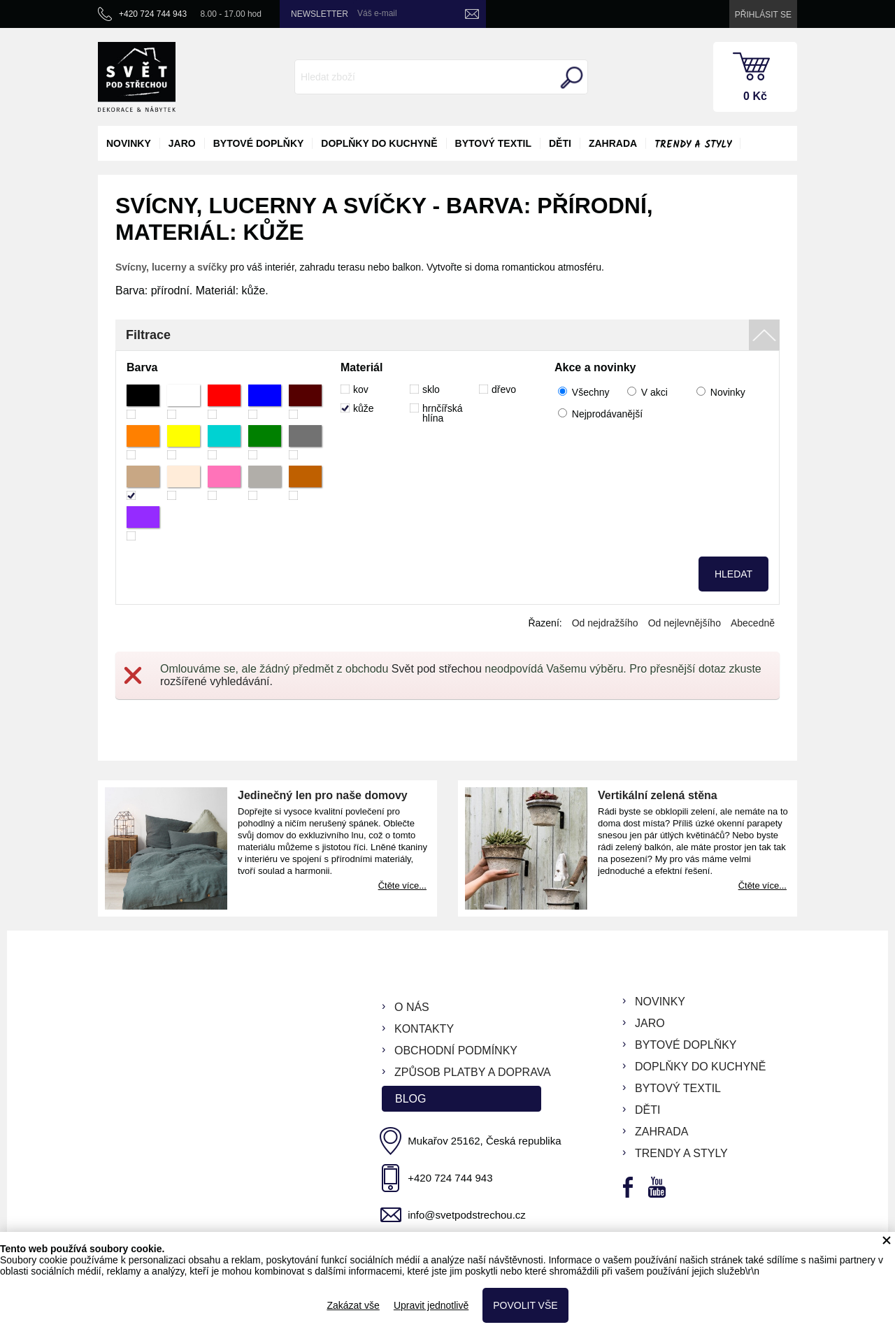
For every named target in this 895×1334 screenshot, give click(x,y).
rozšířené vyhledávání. (216, 681)
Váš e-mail (377, 13)
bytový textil (493, 143)
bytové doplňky (258, 143)
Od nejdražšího (605, 623)
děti (560, 143)
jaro (182, 143)
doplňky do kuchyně (379, 143)
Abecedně (753, 623)
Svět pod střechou (437, 669)
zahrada (613, 143)
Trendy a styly (692, 144)
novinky (128, 143)
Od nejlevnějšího (684, 623)
